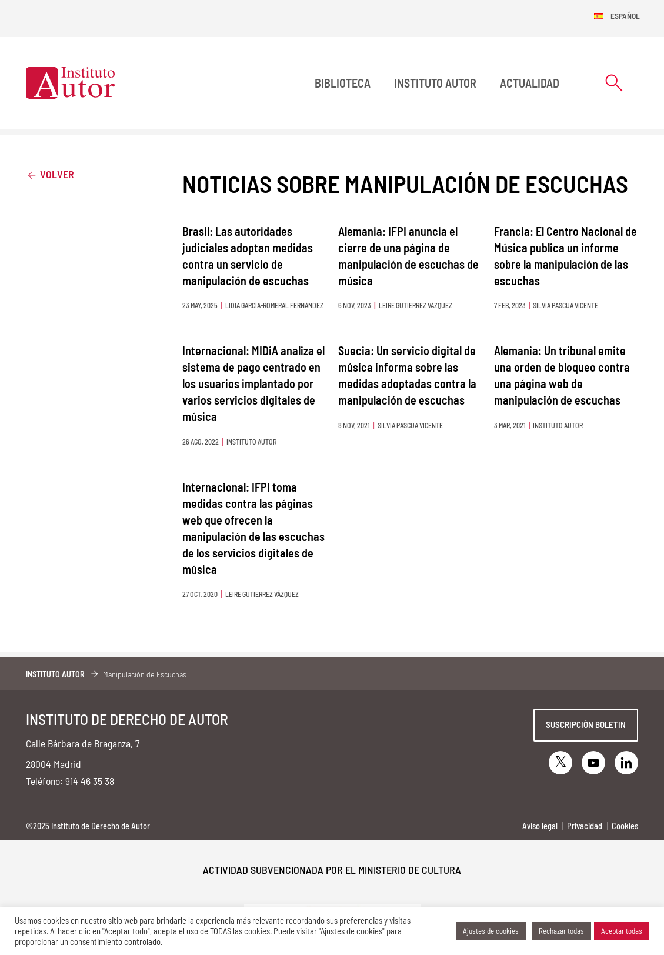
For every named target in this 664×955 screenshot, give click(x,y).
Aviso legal (540, 826)
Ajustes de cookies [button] (491, 931)
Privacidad (584, 826)
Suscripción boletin (586, 724)
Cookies (625, 826)
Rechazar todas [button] (561, 931)
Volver (50, 174)
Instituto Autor (435, 83)
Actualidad (529, 83)
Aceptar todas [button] (621, 931)
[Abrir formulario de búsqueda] (614, 82)
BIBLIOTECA (343, 83)
